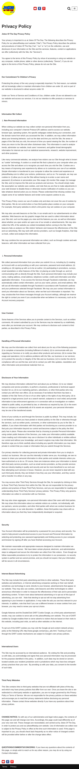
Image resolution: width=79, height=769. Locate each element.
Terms (4, 767)
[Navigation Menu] (74, 8)
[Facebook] (39, 8)
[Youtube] (35, 8)
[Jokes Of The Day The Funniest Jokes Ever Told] (9, 8)
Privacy (13, 767)
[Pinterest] (43, 8)
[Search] (69, 8)
